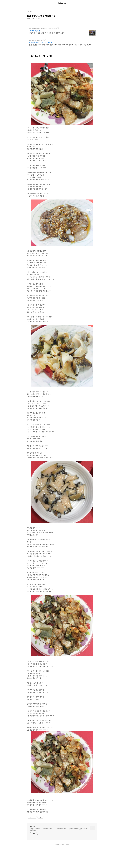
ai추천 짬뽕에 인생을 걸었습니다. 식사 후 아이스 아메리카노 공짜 (46, 33)
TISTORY (62, 844)
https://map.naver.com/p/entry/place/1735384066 (43, 28)
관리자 (67, 844)
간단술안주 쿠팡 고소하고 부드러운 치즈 (41, 43)
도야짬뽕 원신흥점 (34, 31)
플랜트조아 (62, 3)
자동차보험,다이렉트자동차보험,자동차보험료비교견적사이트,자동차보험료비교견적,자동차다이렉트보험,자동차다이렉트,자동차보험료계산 (60, 829)
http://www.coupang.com (36, 40)
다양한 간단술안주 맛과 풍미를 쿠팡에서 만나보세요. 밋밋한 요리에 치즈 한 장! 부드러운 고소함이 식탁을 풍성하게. (60, 45)
